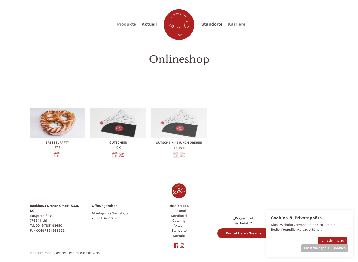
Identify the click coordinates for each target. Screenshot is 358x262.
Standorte (179, 230)
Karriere (60, 253)
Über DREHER (179, 206)
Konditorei (179, 216)
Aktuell (179, 225)
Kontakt (179, 236)
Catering (179, 220)
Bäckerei (179, 211)
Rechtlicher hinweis (84, 253)
